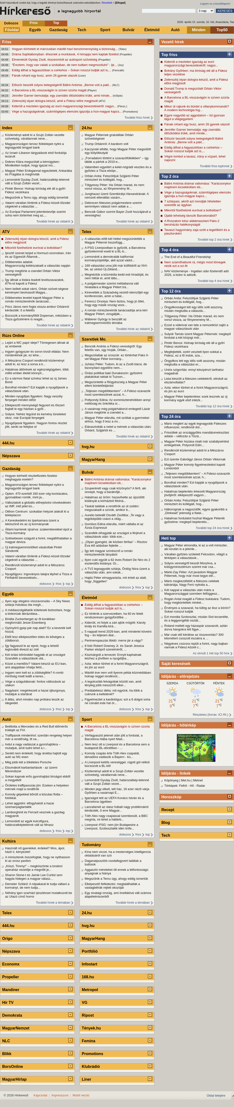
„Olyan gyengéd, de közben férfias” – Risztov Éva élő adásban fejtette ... (116, 543)
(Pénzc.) (122, 106)
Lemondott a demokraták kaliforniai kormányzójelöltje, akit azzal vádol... (110, 258)
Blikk (6, 1054)
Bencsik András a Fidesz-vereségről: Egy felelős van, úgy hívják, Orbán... (113, 348)
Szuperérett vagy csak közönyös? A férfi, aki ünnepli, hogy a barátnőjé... (115, 490)
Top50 (222, 30)
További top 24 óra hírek (212, 528)
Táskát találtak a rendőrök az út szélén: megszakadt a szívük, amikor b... (112, 508)
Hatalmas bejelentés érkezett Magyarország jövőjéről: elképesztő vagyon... (195, 493)
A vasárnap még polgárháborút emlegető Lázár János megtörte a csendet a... (117, 410)
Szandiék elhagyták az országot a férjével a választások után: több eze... (115, 534)
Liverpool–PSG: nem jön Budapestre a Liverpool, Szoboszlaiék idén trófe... (111, 826)
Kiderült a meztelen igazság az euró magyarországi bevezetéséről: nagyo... (64, 106)
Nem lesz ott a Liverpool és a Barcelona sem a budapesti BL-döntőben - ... (117, 746)
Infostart (89, 964)
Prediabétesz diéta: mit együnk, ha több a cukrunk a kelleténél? (113, 692)
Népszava (11, 456)
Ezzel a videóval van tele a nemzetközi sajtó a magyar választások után (196, 326)
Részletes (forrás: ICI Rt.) (210, 714)
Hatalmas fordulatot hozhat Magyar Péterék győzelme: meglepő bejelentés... (194, 520)
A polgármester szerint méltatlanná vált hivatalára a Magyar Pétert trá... (112, 285)
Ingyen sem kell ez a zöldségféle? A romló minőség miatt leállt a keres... (34, 674)
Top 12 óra (171, 291)
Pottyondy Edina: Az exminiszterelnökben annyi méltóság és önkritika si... (118, 401)
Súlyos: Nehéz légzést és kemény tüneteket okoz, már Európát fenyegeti (35, 416)
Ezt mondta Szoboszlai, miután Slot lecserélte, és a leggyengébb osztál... (196, 618)
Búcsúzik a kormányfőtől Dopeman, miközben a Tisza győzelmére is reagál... (38, 317)
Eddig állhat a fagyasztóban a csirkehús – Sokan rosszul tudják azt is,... (62, 70)
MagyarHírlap (14, 1079)
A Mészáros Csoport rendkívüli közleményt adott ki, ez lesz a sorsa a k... (34, 362)
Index (7, 128)
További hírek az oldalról (53, 221)
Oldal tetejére (216, 1095)
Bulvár (129, 30)
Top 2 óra (170, 176)
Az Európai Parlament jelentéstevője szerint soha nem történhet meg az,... (35, 213)
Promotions (92, 1054)
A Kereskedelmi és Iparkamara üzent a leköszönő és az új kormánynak (32, 522)
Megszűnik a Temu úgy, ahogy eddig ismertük (37, 197)
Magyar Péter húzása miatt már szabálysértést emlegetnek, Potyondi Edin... (196, 443)
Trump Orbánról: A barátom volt (106, 144)
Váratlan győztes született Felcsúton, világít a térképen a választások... (195, 556)
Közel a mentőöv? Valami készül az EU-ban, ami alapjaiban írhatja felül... (36, 665)
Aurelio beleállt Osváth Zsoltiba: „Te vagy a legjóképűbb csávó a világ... (114, 517)
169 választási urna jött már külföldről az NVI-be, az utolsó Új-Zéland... (116, 267)
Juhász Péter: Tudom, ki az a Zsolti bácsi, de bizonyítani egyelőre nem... (116, 366)
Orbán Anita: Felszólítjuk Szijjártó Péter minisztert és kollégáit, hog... (191, 300)
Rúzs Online (13, 336)
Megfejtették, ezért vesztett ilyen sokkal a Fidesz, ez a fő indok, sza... (192, 353)
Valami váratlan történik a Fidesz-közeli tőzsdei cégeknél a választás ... (37, 204)
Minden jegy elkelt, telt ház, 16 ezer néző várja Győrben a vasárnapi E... (117, 790)
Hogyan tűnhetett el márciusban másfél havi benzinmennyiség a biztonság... (65, 49)
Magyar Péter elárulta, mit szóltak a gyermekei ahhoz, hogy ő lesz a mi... (117, 419)
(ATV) (102, 101)
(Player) (92, 90)
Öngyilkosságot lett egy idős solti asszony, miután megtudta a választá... (193, 309)
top (68, 584)
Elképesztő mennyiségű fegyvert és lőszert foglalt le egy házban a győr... (34, 407)
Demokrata (12, 1015)
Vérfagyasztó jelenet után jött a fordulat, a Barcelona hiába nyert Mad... (114, 737)
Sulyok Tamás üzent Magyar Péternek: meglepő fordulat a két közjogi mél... (197, 335)
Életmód (151, 30)
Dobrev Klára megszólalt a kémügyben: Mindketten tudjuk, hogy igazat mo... (32, 163)
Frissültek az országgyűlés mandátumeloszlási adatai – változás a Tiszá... (196, 434)
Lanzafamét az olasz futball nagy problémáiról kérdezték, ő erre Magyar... (116, 808)
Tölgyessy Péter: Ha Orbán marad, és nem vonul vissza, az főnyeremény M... (194, 317)
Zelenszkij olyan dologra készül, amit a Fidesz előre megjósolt (55, 101)
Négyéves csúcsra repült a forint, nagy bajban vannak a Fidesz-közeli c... (196, 645)
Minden (199, 30)
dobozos (45, 584)
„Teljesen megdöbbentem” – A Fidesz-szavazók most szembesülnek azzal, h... (197, 475)
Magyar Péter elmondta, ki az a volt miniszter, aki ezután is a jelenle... (195, 547)
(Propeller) (126, 54)
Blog (165, 823)
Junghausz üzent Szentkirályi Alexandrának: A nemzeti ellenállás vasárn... (117, 195)
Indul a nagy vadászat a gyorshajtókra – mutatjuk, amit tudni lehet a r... (33, 746)
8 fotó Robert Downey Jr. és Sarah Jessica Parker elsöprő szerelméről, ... (114, 647)
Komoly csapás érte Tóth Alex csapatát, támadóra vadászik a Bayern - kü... (112, 755)
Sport (105, 30)
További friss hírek (137, 117)
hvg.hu (88, 447)
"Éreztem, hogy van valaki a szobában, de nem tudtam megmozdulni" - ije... (65, 65)
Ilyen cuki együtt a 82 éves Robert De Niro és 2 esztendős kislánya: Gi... (117, 561)
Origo (7, 938)
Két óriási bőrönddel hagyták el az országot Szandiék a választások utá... (35, 656)
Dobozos (11, 23)
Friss (34, 23)
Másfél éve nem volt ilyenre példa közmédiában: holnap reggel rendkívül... (118, 674)
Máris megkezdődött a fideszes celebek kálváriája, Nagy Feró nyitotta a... (191, 582)
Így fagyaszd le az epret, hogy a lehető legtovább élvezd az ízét (32, 647)
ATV (6, 232)
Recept (167, 810)
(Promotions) (130, 111)
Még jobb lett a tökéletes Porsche (28, 762)
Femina (88, 1041)
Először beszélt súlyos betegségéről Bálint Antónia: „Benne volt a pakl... (62, 85)
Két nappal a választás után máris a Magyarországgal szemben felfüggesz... (192, 591)
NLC (6, 1041)
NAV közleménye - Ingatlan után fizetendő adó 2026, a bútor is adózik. (196, 273)
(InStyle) (118, 95)
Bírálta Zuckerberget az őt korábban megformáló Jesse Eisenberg (30, 620)
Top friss (169, 55)
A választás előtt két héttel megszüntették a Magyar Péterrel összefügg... (115, 240)
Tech (81, 30)
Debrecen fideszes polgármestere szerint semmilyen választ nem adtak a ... (113, 204)
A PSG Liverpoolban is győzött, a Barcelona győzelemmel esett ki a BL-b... (115, 249)
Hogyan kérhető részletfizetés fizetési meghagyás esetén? (31, 477)
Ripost (88, 1015)
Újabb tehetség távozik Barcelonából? (190, 215)
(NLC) (115, 85)
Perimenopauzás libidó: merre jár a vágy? (114, 640)
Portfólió (90, 951)
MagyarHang (93, 459)
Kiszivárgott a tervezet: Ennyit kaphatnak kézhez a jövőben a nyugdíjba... (113, 656)
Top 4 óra (170, 250)
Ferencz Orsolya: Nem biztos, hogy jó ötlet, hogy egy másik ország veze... (115, 303)
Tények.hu (91, 1028)
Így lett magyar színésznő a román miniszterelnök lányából (109, 552)
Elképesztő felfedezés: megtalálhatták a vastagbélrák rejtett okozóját (112, 885)
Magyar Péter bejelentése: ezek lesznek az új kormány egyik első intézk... (195, 398)
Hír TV (8, 1002)
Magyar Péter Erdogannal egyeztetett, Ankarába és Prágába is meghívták (38, 172)
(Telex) (122, 49)
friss (59, 584)
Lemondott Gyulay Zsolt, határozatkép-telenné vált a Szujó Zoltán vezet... (37, 181)
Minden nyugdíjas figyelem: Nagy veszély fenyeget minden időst (33, 398)
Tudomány (91, 845)
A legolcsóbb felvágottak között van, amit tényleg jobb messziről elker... (113, 683)
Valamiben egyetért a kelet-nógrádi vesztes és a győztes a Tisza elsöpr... (118, 168)
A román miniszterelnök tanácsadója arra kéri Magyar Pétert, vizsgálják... (116, 312)
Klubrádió (91, 1066)
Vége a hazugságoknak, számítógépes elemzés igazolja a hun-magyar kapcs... (67, 111)
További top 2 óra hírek (213, 239)
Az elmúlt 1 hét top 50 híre (211, 653)
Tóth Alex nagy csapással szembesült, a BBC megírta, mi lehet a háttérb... (116, 817)
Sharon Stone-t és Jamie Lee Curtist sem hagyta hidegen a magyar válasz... (33, 876)
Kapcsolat (40, 1095)
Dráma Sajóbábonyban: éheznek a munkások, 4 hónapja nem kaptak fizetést (66, 54)
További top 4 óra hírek (213, 281)
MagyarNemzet (15, 1028)
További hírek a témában (53, 902)
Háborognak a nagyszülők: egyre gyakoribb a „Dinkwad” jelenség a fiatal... (195, 511)
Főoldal (12, 30)
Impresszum (60, 1095)
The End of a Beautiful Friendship (187, 257)
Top (56, 23)
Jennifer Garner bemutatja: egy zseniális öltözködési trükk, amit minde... (62, 95)
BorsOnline (12, 1066)
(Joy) (121, 65)
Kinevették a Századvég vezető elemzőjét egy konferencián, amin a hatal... (117, 294)
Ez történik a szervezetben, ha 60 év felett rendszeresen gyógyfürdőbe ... (114, 615)
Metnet (198, 780)
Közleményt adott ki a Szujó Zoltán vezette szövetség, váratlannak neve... (34, 136)
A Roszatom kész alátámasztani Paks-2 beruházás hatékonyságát (191, 222)
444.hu (8, 443)
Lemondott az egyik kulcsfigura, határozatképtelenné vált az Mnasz (29, 823)
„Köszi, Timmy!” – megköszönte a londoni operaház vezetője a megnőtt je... (33, 867)
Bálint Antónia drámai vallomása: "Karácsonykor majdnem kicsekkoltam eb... (197, 185)
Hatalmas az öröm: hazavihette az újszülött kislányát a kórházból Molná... (115, 499)
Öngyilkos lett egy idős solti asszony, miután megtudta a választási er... (194, 362)
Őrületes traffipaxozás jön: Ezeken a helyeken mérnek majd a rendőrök (37, 787)
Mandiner (10, 990)
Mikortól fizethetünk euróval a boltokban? (192, 210)
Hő (192, 785)
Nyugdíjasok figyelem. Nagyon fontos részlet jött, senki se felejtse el (36, 425)
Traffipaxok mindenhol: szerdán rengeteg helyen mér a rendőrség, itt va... (38, 737)
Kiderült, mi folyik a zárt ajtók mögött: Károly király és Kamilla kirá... (115, 624)
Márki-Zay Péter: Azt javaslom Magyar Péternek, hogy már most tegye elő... (190, 574)
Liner (86, 1079)
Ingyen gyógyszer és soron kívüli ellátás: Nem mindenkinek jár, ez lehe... (37, 353)
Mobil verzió (81, 1095)
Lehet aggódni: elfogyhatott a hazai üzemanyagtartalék (29, 805)
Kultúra (9, 841)
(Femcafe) (118, 70)
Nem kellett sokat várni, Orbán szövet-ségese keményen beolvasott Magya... (36, 290)
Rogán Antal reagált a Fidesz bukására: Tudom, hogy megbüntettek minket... (197, 600)
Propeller (10, 977)
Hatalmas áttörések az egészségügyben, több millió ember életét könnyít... (37, 371)
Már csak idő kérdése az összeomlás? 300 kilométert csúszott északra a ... (194, 636)
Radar (201, 785)
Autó (175, 30)
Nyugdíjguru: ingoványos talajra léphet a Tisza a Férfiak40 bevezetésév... (38, 575)
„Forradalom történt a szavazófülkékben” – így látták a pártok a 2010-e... (117, 160)
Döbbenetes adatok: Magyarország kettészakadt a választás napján (37, 263)
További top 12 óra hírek (212, 406)
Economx (11, 964)
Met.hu (186, 780)
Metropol (90, 990)
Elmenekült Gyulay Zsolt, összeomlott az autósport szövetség (55, 59)
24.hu (87, 128)
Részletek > (108, 2)
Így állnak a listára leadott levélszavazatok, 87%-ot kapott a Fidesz (34, 281)
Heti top (168, 538)
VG (84, 1002)
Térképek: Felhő (175, 785)
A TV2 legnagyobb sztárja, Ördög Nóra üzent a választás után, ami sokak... (117, 570)
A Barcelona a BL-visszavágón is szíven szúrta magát (49, 90)
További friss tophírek (214, 166)
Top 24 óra (171, 416)
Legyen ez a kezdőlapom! (215, 3)
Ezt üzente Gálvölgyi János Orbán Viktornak (195, 459)
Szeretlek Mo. (94, 339)
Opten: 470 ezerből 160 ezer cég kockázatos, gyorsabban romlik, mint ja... (36, 495)
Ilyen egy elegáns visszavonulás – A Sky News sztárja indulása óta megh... (37, 603)
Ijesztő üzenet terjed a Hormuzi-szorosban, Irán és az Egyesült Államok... (38, 254)
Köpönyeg (171, 780)
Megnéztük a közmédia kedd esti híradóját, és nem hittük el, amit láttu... (116, 276)
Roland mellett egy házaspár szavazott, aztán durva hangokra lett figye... (195, 627)
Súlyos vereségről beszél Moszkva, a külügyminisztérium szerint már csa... (190, 565)
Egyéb (35, 30)
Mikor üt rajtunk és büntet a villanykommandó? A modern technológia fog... (196, 108)
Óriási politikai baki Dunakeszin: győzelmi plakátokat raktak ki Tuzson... (113, 375)
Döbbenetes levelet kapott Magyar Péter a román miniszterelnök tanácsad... (34, 299)
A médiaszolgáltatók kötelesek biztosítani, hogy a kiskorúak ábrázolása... (38, 611)
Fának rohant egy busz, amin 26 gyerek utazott (45, 75)
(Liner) (82, 75)
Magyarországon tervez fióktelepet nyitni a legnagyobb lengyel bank (34, 145)
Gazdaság (58, 30)
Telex (7, 913)
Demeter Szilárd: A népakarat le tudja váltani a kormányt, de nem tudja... (37, 885)
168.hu (88, 977)
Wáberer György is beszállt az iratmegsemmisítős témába (105, 321)
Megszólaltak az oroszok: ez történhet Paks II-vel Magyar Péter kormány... (117, 357)
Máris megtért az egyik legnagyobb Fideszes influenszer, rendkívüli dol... (195, 425)
